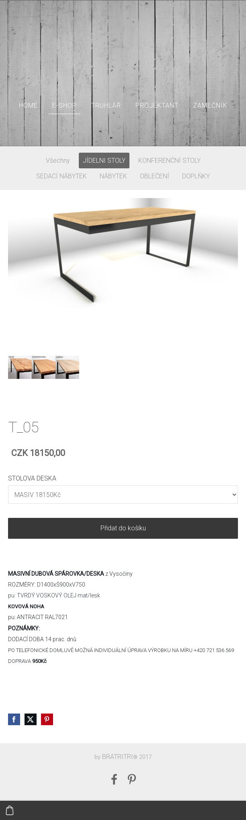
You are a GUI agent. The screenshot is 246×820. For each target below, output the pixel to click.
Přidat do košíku (123, 528)
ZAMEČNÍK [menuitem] (210, 105)
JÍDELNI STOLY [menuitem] (104, 160)
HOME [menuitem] (28, 105)
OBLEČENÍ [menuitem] (154, 176)
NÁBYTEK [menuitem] (113, 176)
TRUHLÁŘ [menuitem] (106, 105)
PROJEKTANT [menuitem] (156, 105)
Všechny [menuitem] (58, 160)
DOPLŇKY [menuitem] (196, 176)
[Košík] (9, 810)
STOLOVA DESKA (32, 478)
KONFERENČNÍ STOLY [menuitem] (169, 160)
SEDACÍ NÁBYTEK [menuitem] (61, 176)
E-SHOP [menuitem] (64, 105)
